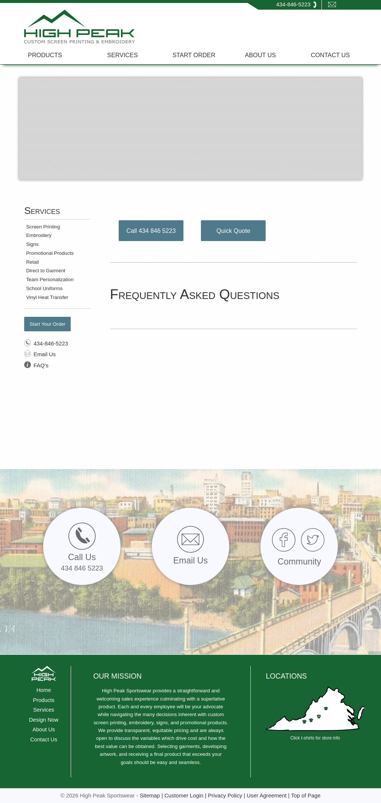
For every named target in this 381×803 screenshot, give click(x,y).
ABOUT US (260, 55)
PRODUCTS (45, 55)
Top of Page (305, 796)
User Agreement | (269, 796)
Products (44, 700)
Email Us (44, 354)
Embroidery (38, 235)
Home (43, 690)
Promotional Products (50, 253)
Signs (32, 244)
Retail (32, 262)
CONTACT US (330, 55)
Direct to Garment (45, 270)
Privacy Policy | (227, 796)
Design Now (43, 720)
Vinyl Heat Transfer (47, 297)
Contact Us (43, 739)
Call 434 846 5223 (151, 230)
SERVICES (122, 55)
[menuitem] (49, 55)
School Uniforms (44, 288)
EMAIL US (340, 13)
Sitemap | (152, 796)
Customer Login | (186, 796)
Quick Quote (233, 230)
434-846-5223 (293, 4)
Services (43, 710)
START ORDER (193, 55)
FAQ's (40, 365)
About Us (43, 729)
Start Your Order (47, 324)
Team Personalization (50, 279)
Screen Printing (43, 227)
